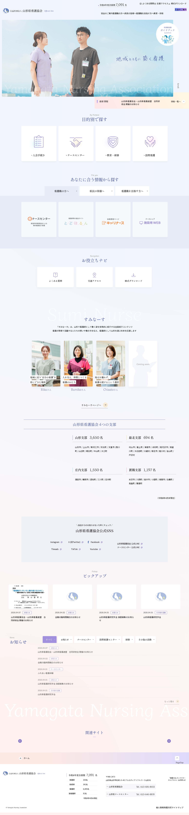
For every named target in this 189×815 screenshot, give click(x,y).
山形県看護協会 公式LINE (130, 545)
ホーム (23, 762)
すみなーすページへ (94, 407)
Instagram (56, 545)
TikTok (75, 553)
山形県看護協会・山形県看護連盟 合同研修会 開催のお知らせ (140, 105)
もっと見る (171, 706)
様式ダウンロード (176, 5)
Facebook (94, 545)
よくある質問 (137, 5)
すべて (50, 644)
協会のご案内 (89, 15)
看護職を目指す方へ (138, 15)
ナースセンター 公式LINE (130, 553)
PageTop (180, 767)
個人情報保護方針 (159, 811)
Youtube (95, 553)
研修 (129, 644)
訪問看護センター (109, 644)
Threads (56, 553)
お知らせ (66, 644)
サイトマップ (176, 811)
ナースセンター (85, 644)
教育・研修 (156, 15)
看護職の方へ (105, 15)
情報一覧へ (178, 104)
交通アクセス (156, 5)
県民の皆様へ (120, 15)
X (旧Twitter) (76, 545)
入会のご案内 (175, 13)
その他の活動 (146, 644)
